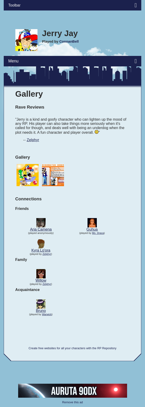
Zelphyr (33, 140)
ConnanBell (69, 41)
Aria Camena (41, 229)
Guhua (92, 229)
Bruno (41, 311)
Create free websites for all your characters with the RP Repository (72, 348)
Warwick (47, 314)
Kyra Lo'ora (40, 250)
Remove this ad (72, 402)
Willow (40, 280)
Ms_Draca (98, 233)
